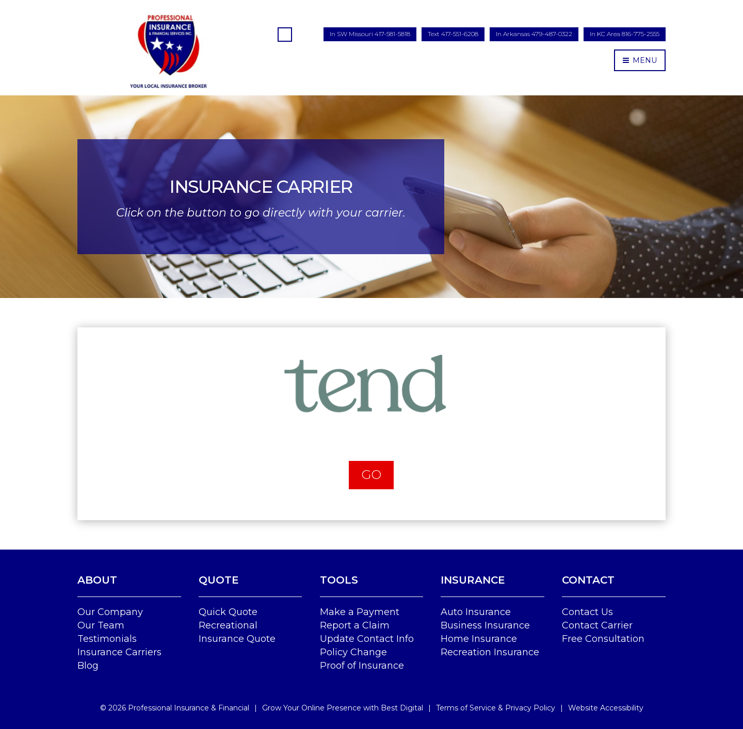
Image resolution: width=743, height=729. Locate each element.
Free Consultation (603, 638)
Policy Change (353, 652)
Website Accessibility (605, 708)
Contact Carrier (597, 625)
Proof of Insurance (362, 665)
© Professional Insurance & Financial (174, 708)
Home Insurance (479, 638)
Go (371, 474)
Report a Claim (355, 625)
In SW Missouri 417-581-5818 (370, 34)
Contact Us (587, 612)
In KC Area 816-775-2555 (624, 34)
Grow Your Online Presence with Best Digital (342, 708)
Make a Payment (359, 612)
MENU (640, 60)
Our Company (110, 612)
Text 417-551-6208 (453, 34)
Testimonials (107, 638)
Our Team (100, 625)
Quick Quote (228, 612)
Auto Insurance (476, 612)
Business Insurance (485, 625)
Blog (88, 665)
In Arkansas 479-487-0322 (534, 34)
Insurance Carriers (119, 652)
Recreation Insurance (490, 652)
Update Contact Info (367, 638)
